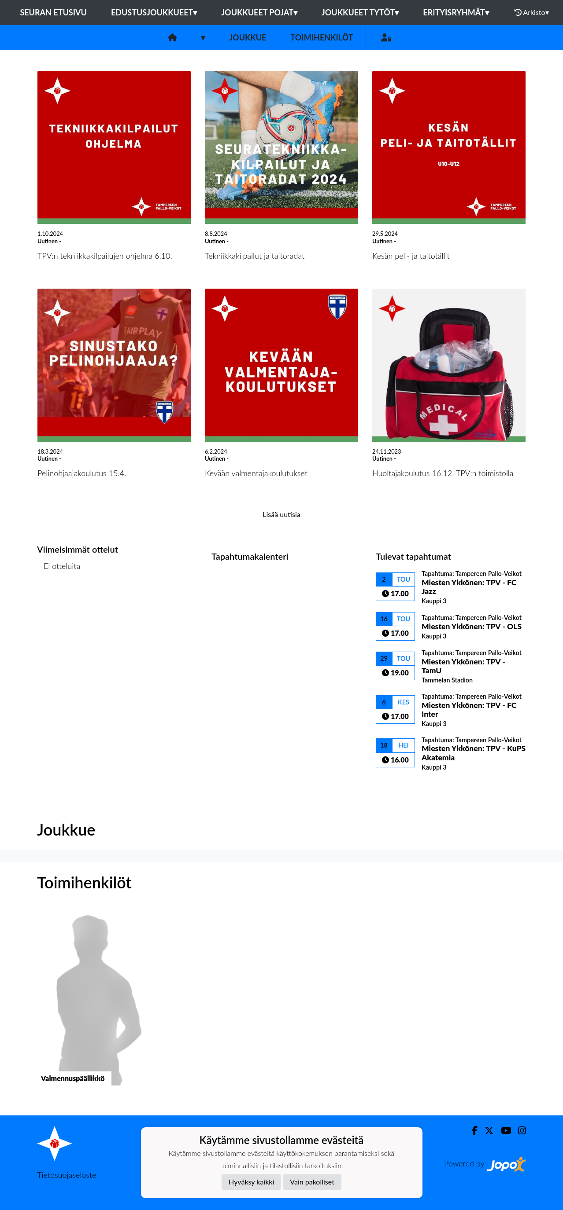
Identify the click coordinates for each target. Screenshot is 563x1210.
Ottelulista (59, 600)
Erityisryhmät (456, 12)
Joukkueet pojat (259, 12)
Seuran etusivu (53, 12)
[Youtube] (502, 1130)
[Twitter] (486, 1130)
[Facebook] (471, 1130)
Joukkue (247, 37)
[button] (93, 1004)
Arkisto (532, 12)
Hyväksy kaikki (251, 1181)
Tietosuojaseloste (66, 1175)
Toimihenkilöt (321, 37)
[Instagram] (518, 1130)
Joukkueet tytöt (360, 12)
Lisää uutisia (281, 514)
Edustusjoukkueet (154, 12)
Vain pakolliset (312, 1181)
